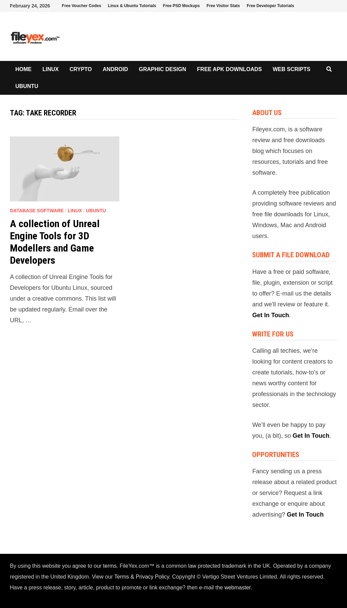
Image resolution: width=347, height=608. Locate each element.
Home (23, 69)
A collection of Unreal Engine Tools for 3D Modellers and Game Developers (55, 242)
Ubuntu (26, 86)
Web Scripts (291, 69)
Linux (50, 69)
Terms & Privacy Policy (141, 577)
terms (110, 566)
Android (115, 69)
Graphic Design (162, 69)
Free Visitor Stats (223, 5)
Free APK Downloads (229, 69)
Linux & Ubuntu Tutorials (132, 5)
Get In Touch (270, 315)
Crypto (80, 69)
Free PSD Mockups (181, 5)
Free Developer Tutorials (270, 5)
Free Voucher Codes (81, 5)
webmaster (237, 587)
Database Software (37, 210)
